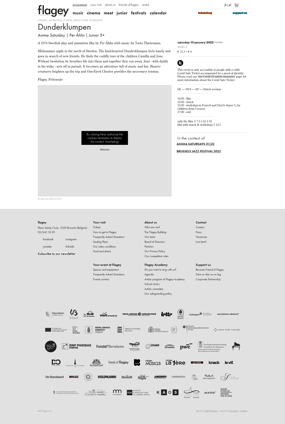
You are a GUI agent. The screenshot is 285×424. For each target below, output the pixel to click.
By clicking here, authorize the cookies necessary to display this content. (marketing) (105, 138)
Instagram (206, 5)
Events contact (101, 279)
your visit (96, 5)
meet (108, 12)
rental (145, 5)
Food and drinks (102, 251)
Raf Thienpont (211, 410)
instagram (71, 239)
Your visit (99, 222)
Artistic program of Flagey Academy (164, 279)
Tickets (97, 227)
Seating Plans (100, 242)
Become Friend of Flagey (210, 270)
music (78, 12)
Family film (80, 20)
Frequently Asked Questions (109, 237)
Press (199, 232)
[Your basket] (237, 6)
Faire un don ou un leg (208, 274)
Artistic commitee (153, 289)
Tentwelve (233, 410)
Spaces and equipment (106, 270)
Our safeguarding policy (158, 294)
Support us (203, 265)
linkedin (70, 246)
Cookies (243, 410)
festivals (138, 12)
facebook (48, 239)
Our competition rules (156, 256)
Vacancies (201, 237)
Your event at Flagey (107, 265)
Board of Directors (154, 242)
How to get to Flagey (104, 232)
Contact (201, 222)
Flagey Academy (156, 265)
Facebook (200, 5)
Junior (67, 20)
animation (55, 20)
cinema (93, 12)
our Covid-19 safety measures (216, 76)
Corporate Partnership (208, 279)
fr (225, 4)
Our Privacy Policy (154, 251)
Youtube (213, 5)
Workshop (96, 20)
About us (150, 222)
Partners (149, 246)
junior (122, 12)
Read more (104, 149)
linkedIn (219, 5)
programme (80, 5)
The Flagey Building (155, 232)
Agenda (149, 274)
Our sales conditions (104, 246)
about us (110, 5)
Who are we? (152, 227)
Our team (149, 237)
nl (229, 4)
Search (245, 5)
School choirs (152, 284)
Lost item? (201, 242)
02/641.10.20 (46, 232)
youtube (47, 246)
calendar (158, 12)
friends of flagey (129, 5)
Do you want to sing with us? (160, 270)
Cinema (42, 20)
